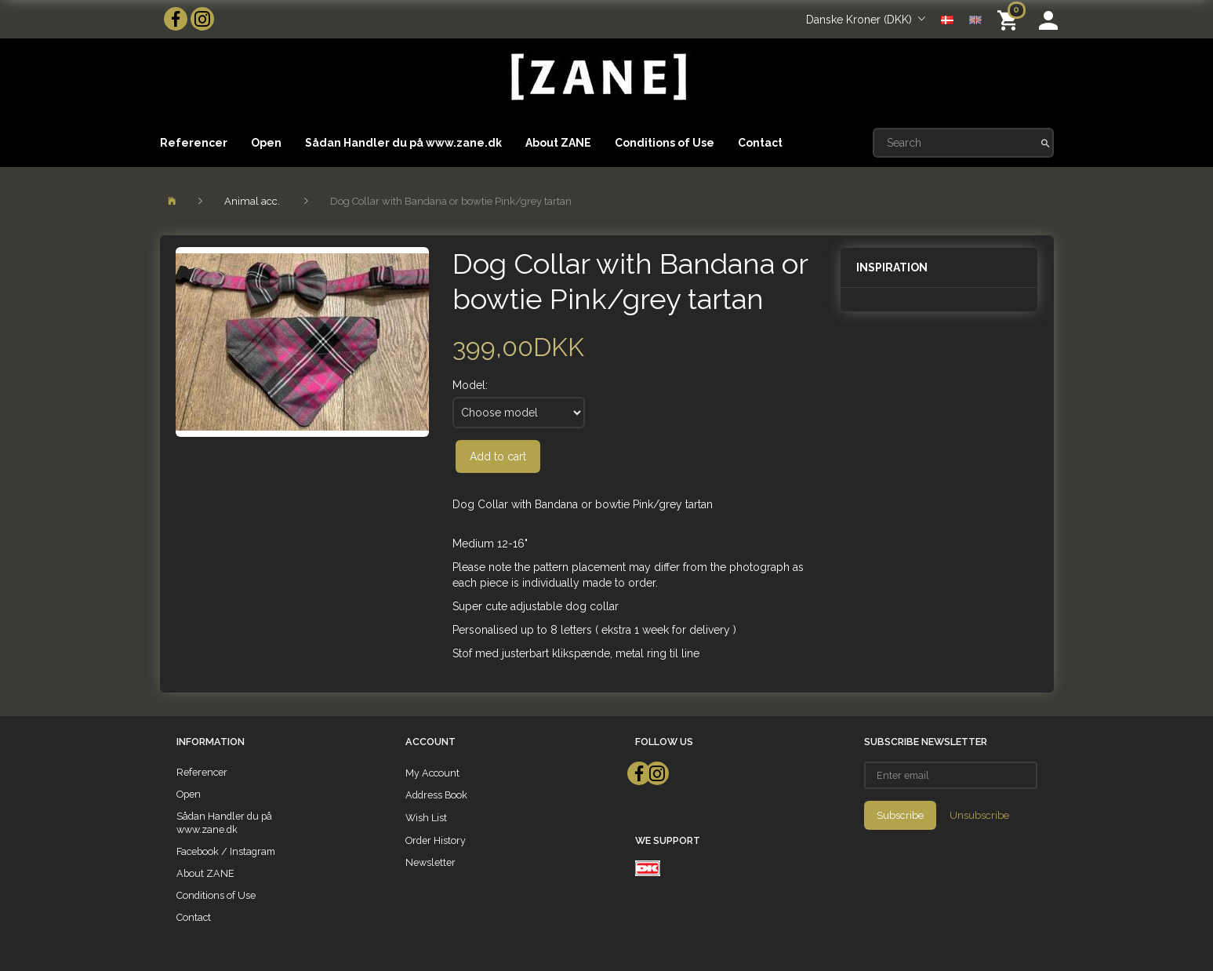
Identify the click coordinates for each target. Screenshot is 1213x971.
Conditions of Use (664, 142)
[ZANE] (597, 77)
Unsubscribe (979, 815)
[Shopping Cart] (1010, 19)
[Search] (1045, 143)
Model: (470, 385)
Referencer (193, 142)
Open (266, 142)
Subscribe (900, 815)
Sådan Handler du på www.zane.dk (403, 142)
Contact (760, 142)
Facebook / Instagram (225, 851)
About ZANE (558, 142)
